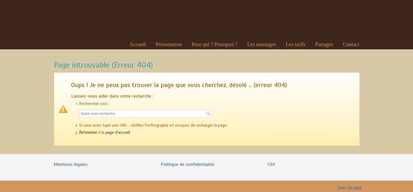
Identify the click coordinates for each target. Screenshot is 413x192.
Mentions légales (70, 164)
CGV (271, 164)
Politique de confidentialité (187, 164)
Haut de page (349, 187)
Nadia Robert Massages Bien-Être (73, 21)
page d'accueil (117, 132)
